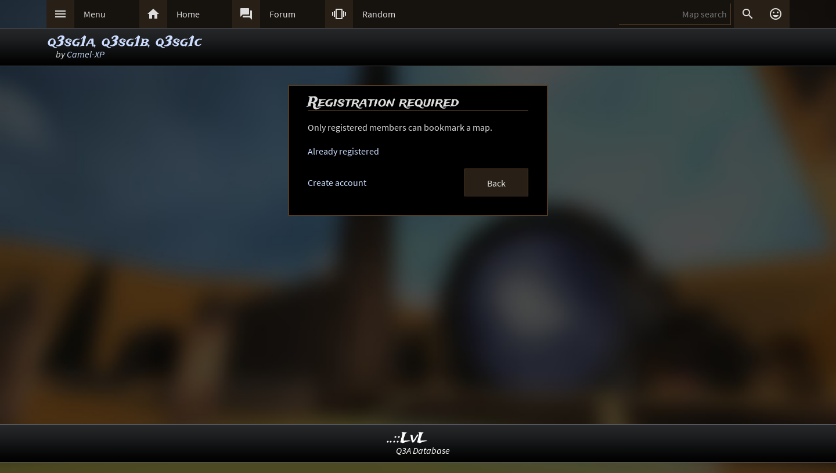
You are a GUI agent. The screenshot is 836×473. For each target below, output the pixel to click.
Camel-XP (86, 54)
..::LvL (407, 438)
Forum (282, 14)
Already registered (343, 151)
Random (378, 14)
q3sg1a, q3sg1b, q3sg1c (125, 42)
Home (188, 14)
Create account (337, 182)
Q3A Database (423, 450)
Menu (95, 14)
